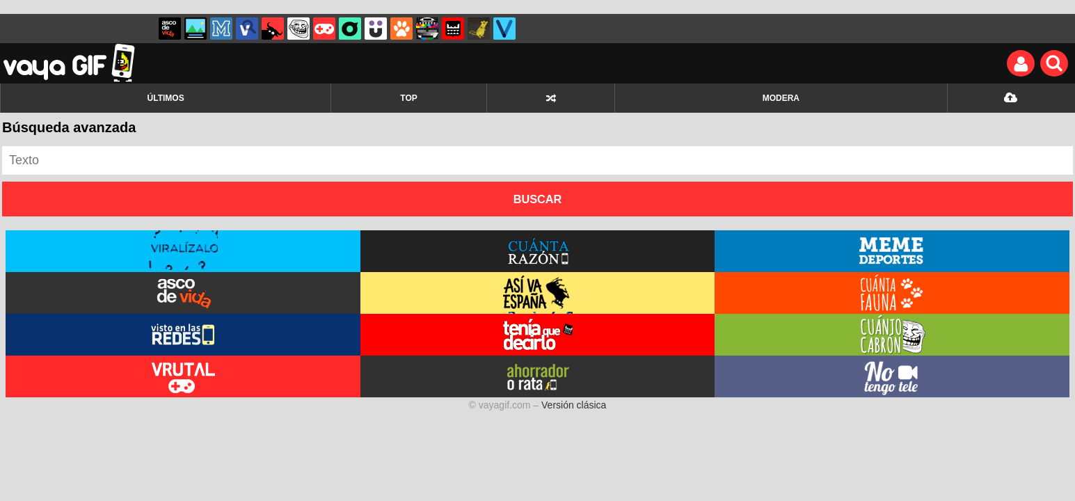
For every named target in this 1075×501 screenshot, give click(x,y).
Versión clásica (573, 405)
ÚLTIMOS (166, 98)
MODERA (781, 98)
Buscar (537, 199)
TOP (408, 98)
